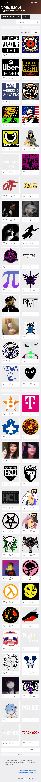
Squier (34, 779)
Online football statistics (27, 773)
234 (31, 750)
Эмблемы (14, 8)
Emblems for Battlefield (27, 771)
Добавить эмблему (11, 17)
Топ (25, 17)
